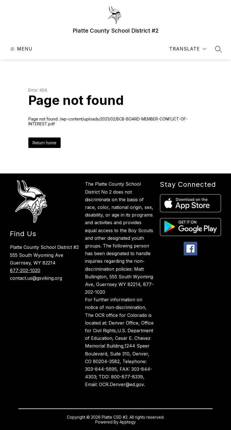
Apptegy (128, 422)
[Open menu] (21, 48)
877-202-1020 (25, 270)
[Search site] (218, 49)
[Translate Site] (188, 48)
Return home (44, 142)
